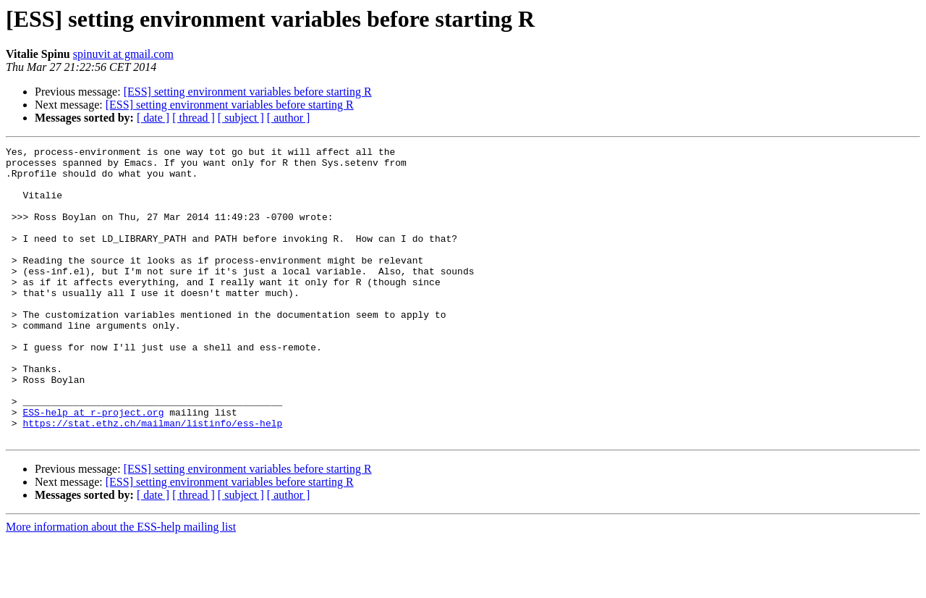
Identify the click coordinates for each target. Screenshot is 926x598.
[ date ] (153, 117)
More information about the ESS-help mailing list (121, 585)
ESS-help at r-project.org (92, 466)
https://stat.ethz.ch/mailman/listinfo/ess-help (152, 479)
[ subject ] (241, 117)
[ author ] (288, 117)
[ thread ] (193, 117)
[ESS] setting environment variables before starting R (248, 91)
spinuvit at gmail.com (123, 54)
